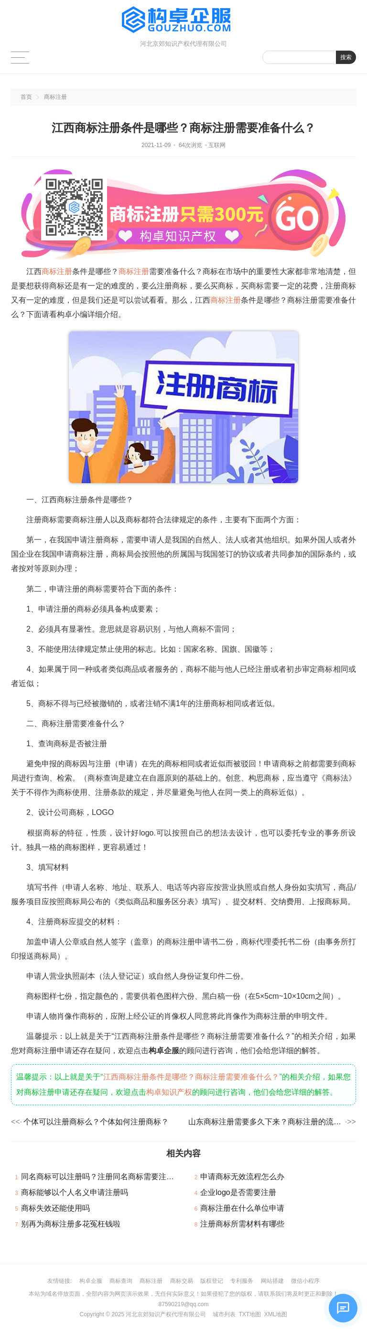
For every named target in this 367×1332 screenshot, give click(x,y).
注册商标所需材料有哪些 (242, 1224)
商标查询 (120, 1281)
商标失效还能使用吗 (55, 1208)
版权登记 (211, 1281)
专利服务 (241, 1281)
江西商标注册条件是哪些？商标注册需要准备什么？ (191, 1077)
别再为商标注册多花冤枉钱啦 (70, 1224)
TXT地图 (249, 1314)
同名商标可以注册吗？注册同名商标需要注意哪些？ (109, 1177)
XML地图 (276, 1314)
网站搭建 (272, 1281)
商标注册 (55, 97)
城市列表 (224, 1314)
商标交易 (181, 1281)
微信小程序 (305, 1281)
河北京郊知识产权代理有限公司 (166, 1314)
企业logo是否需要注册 (238, 1192)
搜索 (346, 57)
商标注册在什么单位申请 (242, 1208)
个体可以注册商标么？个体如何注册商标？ (96, 1122)
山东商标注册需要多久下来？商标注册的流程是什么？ (266, 1122)
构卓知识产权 (169, 1092)
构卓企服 (90, 1281)
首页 (26, 97)
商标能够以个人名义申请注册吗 (74, 1192)
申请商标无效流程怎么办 (242, 1177)
